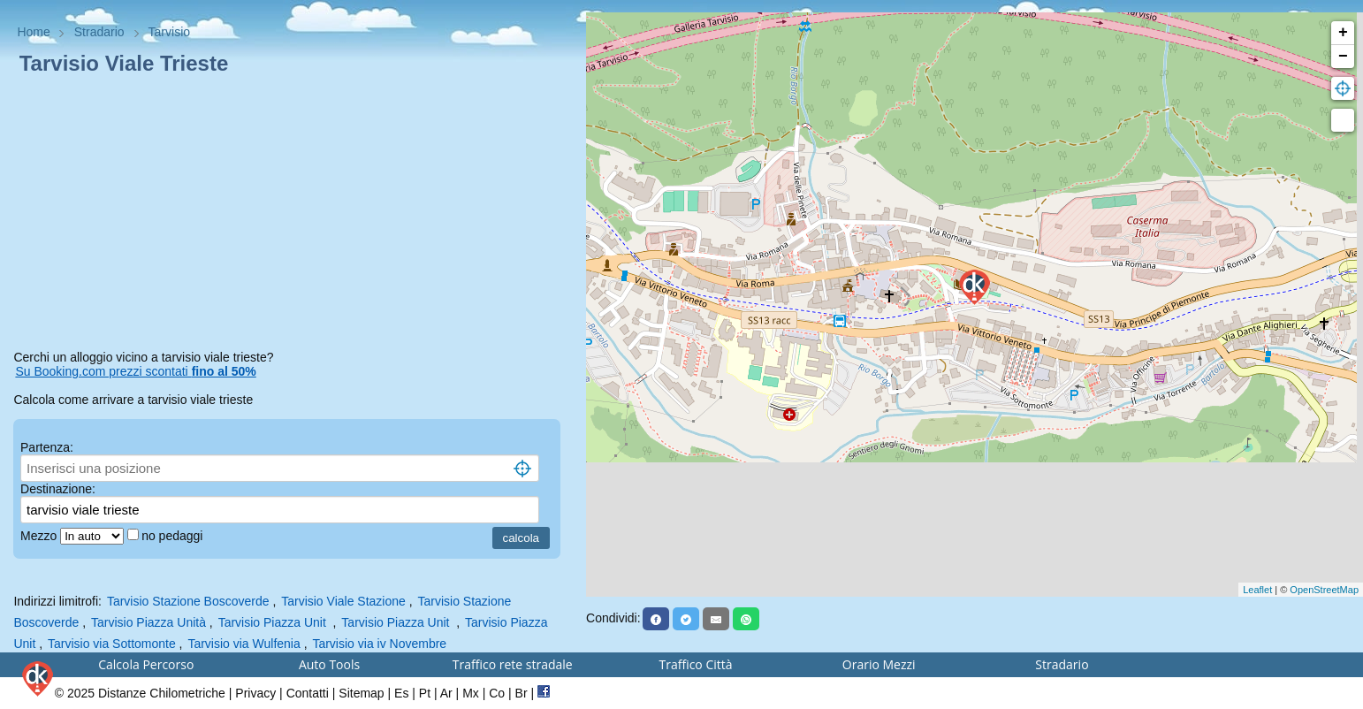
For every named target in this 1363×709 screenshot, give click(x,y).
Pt (424, 693)
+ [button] (1343, 32)
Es (401, 693)
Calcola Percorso (146, 664)
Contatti (307, 693)
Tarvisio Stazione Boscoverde (188, 601)
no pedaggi (173, 536)
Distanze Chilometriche (161, 693)
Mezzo (40, 536)
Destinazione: (57, 489)
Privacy (255, 693)
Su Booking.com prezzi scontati (135, 371)
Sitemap (361, 693)
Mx (470, 693)
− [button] (1343, 56)
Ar (446, 693)
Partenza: (46, 447)
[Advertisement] (292, 215)
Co (497, 693)
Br (521, 693)
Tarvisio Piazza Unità (148, 622)
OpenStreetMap (1324, 589)
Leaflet (1257, 589)
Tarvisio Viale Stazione (343, 601)
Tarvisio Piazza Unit (274, 622)
